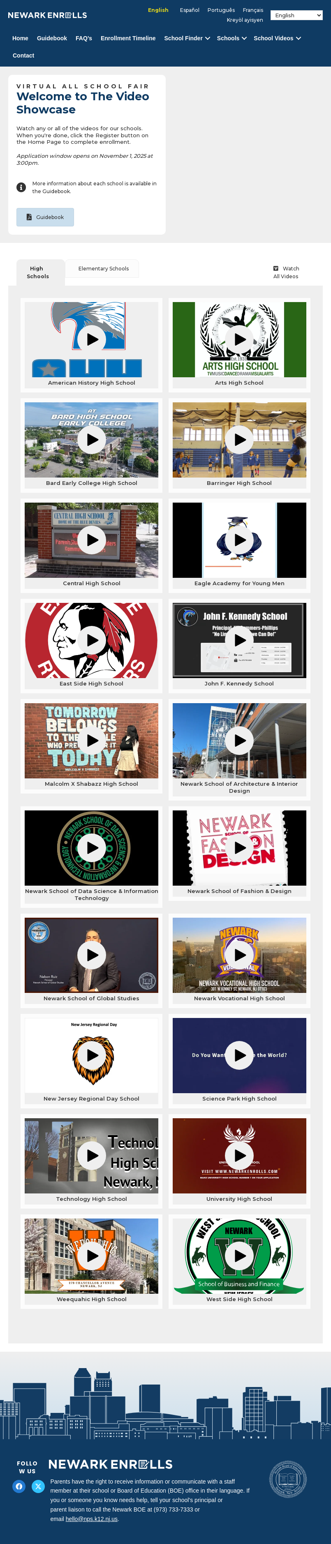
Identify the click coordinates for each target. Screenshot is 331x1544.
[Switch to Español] (190, 10)
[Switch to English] (158, 10)
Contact (23, 55)
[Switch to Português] (221, 10)
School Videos (273, 38)
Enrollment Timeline (128, 38)
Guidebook (52, 38)
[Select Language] (297, 15)
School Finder (183, 38)
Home (20, 38)
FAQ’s (84, 38)
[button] (208, 38)
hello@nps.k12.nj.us (92, 1519)
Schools (228, 38)
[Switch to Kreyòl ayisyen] (245, 20)
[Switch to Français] (253, 10)
